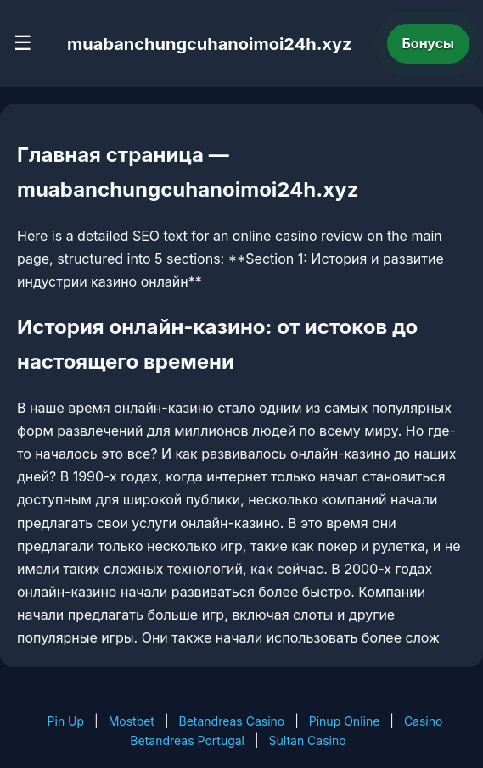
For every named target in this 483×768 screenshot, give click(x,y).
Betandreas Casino (231, 721)
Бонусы (428, 43)
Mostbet (131, 721)
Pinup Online (344, 721)
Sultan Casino (307, 740)
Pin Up (66, 721)
